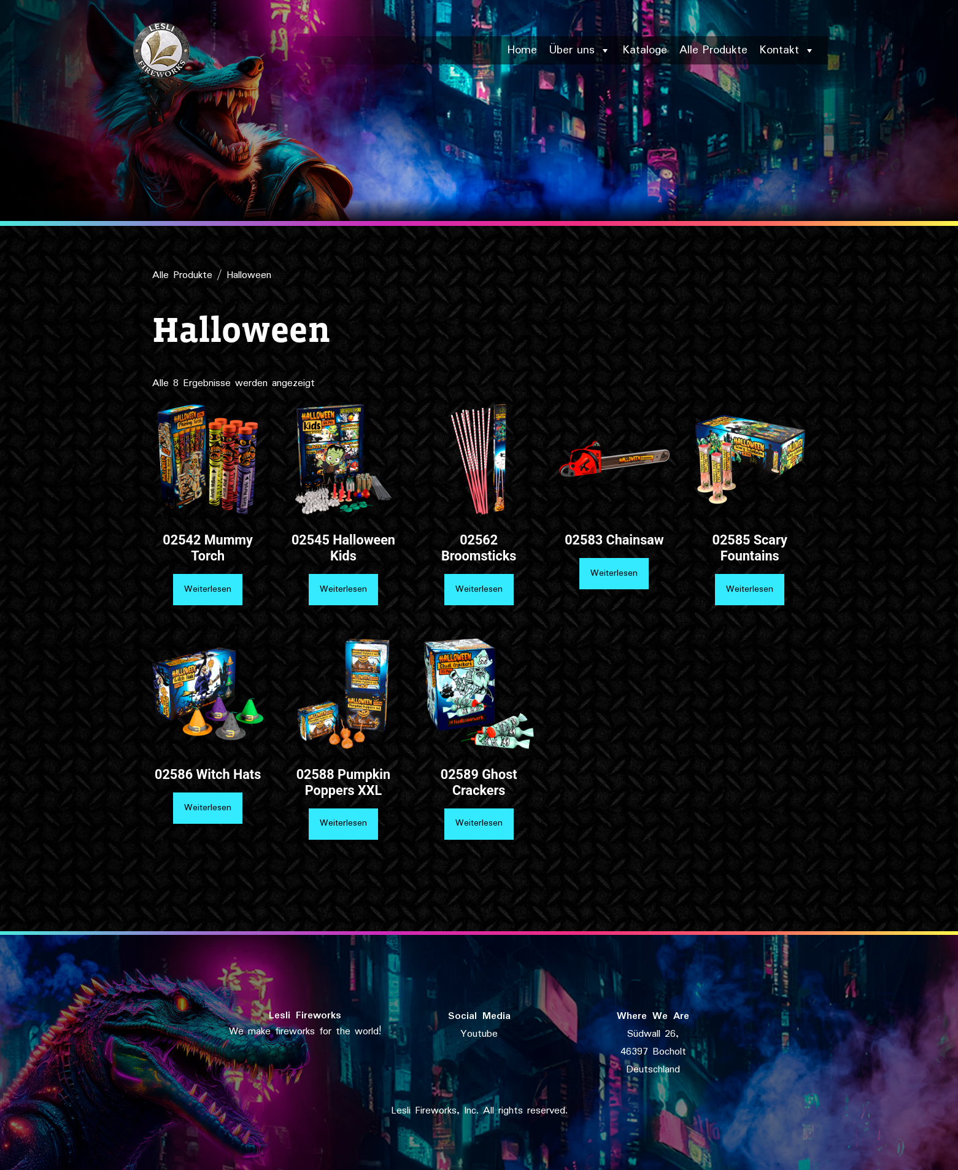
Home (522, 50)
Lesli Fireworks (305, 1015)
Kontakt (787, 50)
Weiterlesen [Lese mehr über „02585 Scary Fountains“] (749, 589)
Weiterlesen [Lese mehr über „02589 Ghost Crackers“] (479, 823)
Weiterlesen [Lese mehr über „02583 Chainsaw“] (614, 573)
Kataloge (645, 50)
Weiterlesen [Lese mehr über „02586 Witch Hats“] (207, 807)
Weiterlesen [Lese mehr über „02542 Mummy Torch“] (207, 589)
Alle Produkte (713, 50)
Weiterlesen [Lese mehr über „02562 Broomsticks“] (479, 589)
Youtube (479, 1034)
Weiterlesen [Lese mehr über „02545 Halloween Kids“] (343, 589)
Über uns (580, 50)
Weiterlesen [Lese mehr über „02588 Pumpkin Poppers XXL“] (343, 823)
